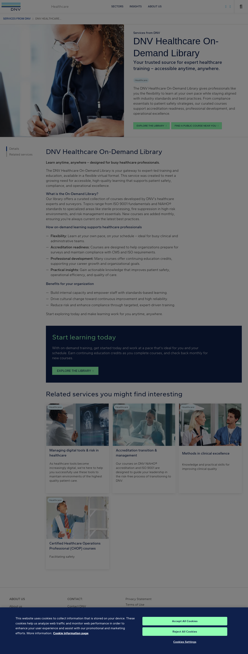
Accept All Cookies (185, 626)
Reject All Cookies (184, 636)
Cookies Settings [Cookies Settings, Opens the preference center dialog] (184, 647)
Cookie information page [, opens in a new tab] (71, 638)
